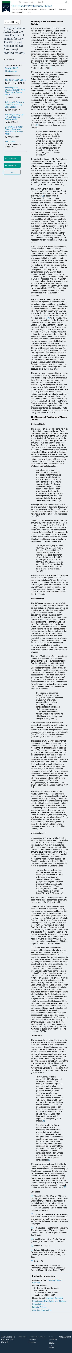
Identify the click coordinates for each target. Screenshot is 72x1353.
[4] (49, 318)
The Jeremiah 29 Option (15, 80)
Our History (52, 1337)
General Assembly (18, 12)
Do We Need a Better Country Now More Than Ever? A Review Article (14, 130)
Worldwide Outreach (52, 1346)
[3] (43, 196)
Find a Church (32, 1342)
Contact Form (32, 1339)
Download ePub (12, 165)
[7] (65, 1187)
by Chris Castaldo (14, 104)
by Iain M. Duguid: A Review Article (14, 116)
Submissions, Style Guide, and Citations (49, 1301)
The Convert (10, 141)
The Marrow (11, 71)
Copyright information (41, 1310)
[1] (51, 68)
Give (29, 12)
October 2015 (11, 68)
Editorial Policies (39, 1307)
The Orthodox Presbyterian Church (32, 5)
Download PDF (12, 158)
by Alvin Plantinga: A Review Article (15, 91)
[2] (37, 125)
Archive (12, 172)
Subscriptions (38, 1304)
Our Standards (53, 1339)
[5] (44, 1121)
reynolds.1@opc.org (54, 1298)
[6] (49, 1160)
